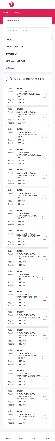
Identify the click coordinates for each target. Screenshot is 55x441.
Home (8, 436)
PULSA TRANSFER (14, 47)
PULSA (9, 40)
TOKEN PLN (11, 54)
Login (46, 436)
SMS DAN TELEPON (15, 61)
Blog (34, 436)
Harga (21, 436)
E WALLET (10, 68)
